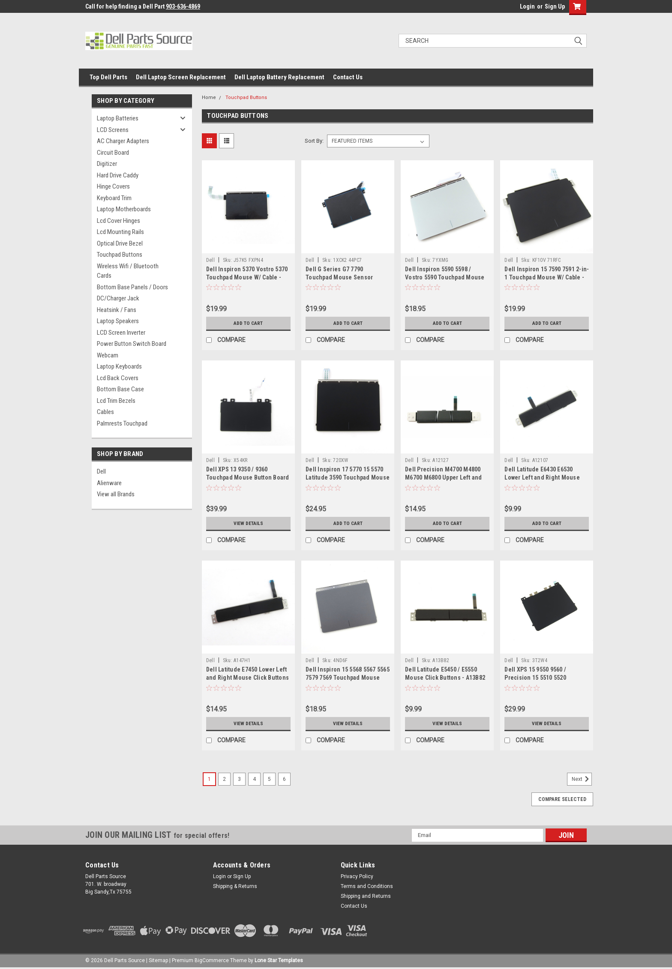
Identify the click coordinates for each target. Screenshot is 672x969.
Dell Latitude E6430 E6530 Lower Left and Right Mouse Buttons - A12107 (542, 477)
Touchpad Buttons (119, 254)
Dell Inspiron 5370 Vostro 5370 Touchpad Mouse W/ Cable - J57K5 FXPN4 (247, 277)
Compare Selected (562, 799)
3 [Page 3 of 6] (239, 779)
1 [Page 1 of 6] (209, 779)
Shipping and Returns (366, 896)
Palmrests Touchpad (122, 423)
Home (209, 97)
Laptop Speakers (118, 321)
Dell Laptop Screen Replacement (181, 77)
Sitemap (158, 960)
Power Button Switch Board (131, 344)
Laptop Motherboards (124, 209)
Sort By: (314, 141)
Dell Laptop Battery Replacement (279, 77)
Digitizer (107, 164)
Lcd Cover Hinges (118, 221)
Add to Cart (248, 323)
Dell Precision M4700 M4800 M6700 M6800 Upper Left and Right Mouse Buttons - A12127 (445, 477)
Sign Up (555, 6)
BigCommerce (212, 960)
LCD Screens (113, 130)
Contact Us (348, 77)
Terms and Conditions (367, 886)
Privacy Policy (357, 876)
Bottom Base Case (120, 389)
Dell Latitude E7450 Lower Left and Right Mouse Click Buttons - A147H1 (247, 677)
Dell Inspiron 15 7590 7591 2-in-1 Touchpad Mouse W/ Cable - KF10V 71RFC (546, 277)
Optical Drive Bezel (120, 243)
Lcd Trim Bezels (116, 401)
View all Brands (116, 494)
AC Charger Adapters (123, 141)
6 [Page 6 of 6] (284, 779)
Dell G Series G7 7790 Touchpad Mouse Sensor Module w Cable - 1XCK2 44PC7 (346, 277)
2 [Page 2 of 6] (224, 779)
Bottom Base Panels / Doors (132, 287)
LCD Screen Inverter (121, 332)
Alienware (109, 483)
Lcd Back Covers (117, 378)
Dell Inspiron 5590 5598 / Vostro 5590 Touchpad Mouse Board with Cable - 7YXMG (445, 277)
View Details (248, 523)
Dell (101, 471)
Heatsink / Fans (116, 310)
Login (527, 6)
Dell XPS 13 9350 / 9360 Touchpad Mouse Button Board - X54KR (247, 477)
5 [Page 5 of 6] (269, 779)
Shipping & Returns (235, 886)
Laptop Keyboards (119, 366)
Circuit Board (113, 152)
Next (582, 779)
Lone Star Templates (279, 960)
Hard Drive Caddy (117, 175)
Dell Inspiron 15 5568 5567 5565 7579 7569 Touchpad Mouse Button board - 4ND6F (348, 677)
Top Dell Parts (108, 77)
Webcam (107, 355)
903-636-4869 (183, 6)
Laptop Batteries (117, 118)
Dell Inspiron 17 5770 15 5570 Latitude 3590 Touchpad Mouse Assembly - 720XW (348, 477)
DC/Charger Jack (118, 298)
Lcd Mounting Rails (120, 232)
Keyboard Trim (114, 198)
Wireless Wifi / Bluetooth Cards (128, 271)
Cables (105, 412)
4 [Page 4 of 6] (254, 779)
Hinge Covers (113, 186)
